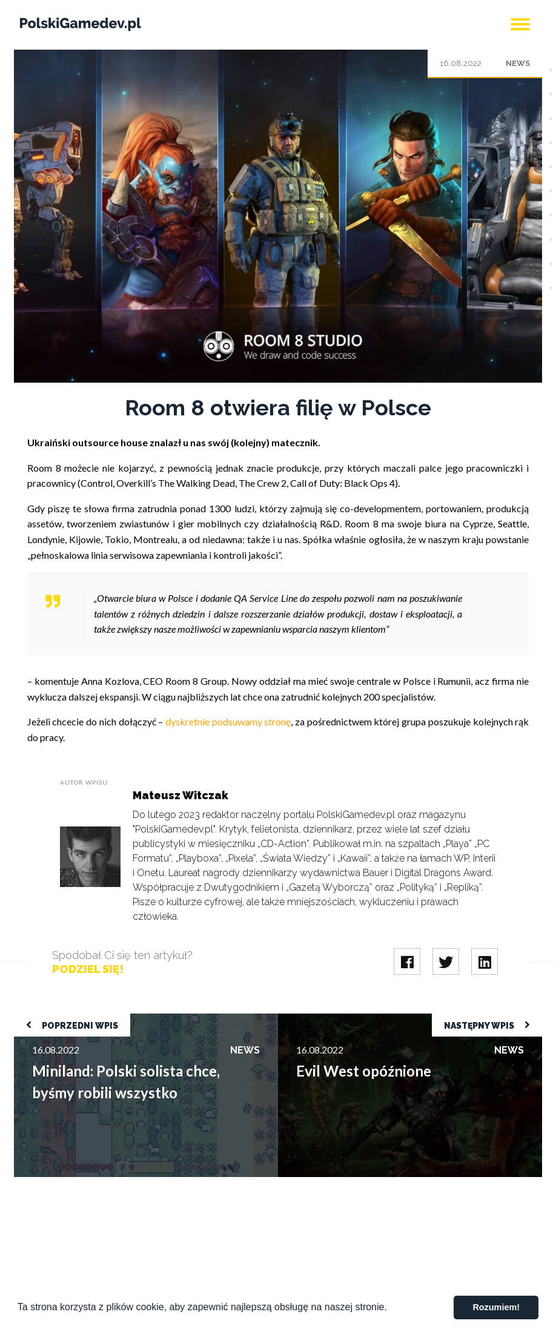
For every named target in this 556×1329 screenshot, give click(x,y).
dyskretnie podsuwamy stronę (228, 721)
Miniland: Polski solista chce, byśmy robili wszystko (121, 1019)
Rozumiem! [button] (496, 1307)
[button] (391, 1308)
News (518, 63)
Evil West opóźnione (320, 1019)
